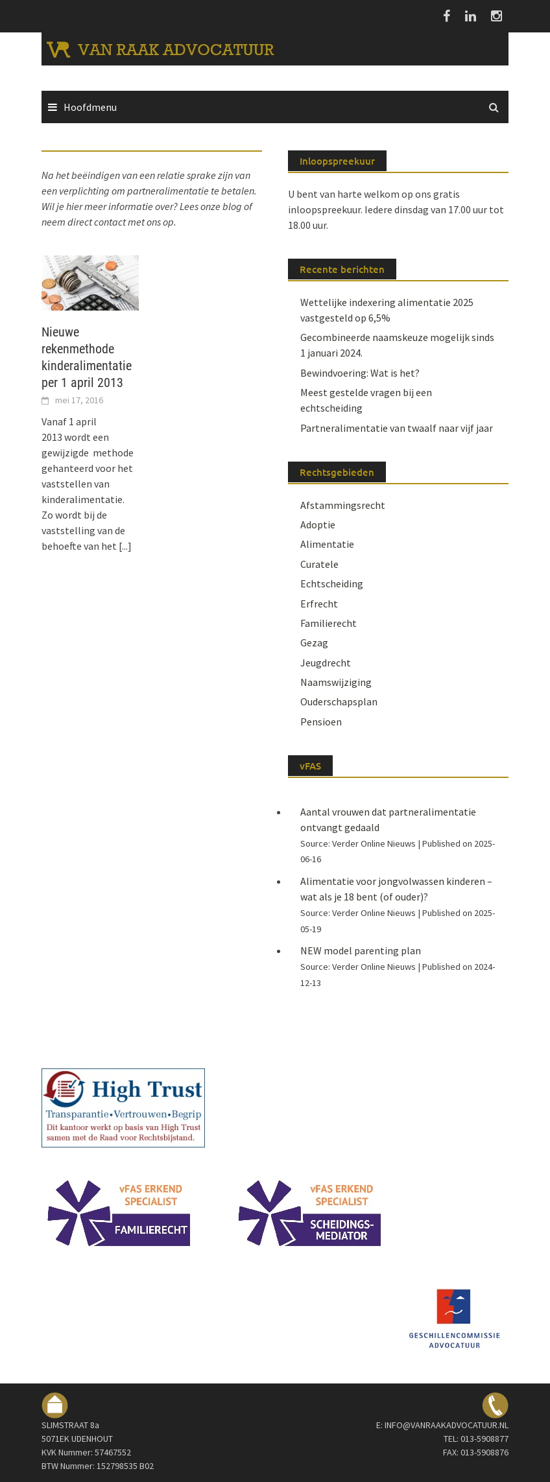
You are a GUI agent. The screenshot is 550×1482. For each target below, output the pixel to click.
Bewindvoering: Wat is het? (360, 372)
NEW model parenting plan (360, 950)
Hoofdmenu (90, 106)
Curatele (319, 564)
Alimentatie (327, 543)
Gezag (314, 642)
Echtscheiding (331, 583)
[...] (125, 545)
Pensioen (321, 721)
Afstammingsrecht (342, 505)
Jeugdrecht (325, 662)
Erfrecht (319, 603)
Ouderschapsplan (338, 701)
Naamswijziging (336, 682)
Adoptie (317, 524)
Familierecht (328, 623)
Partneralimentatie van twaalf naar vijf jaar (396, 427)
